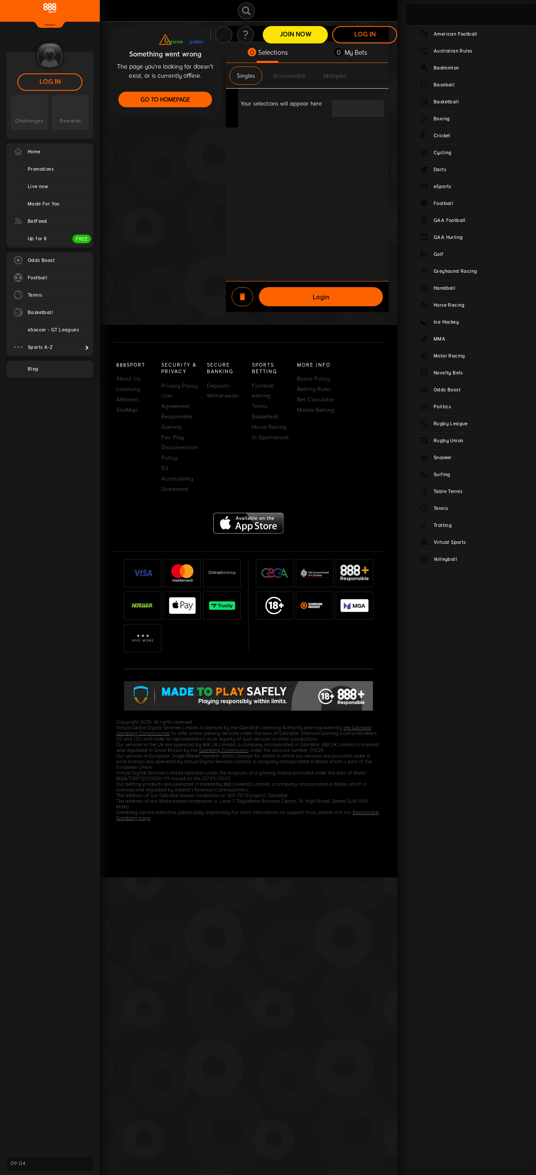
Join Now (295, 34)
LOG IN (50, 82)
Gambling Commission (223, 750)
